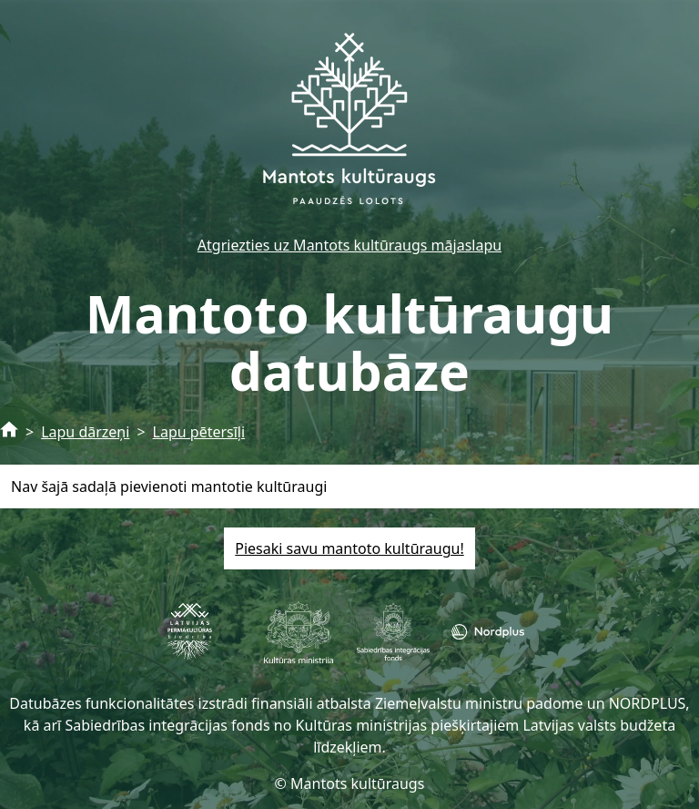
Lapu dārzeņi (85, 432)
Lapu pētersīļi (199, 432)
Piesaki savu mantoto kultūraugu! (349, 548)
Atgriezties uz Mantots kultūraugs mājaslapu (349, 245)
